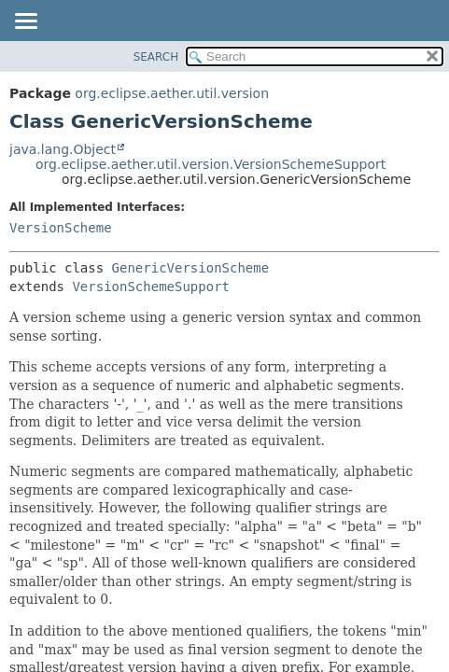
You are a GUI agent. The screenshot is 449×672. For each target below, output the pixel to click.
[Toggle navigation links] (25, 22)
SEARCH (156, 56)
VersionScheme (60, 227)
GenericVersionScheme (191, 267)
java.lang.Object (62, 149)
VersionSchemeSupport (151, 286)
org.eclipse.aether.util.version (172, 93)
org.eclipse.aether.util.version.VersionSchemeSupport (210, 164)
